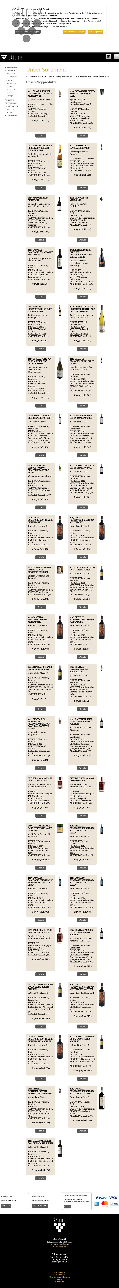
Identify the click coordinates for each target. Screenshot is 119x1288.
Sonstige (10, 95)
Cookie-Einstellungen (59, 1277)
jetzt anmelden (40, 1205)
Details (41, 135)
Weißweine (10, 70)
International (12, 76)
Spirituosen (10, 109)
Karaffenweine (11, 106)
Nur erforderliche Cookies (74, 32)
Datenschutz (59, 1274)
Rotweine (9, 81)
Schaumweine (11, 67)
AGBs (59, 1279)
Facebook (59, 1281)
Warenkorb (6, 1196)
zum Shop (6, 1206)
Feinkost (9, 112)
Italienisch (11, 86)
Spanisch (10, 92)
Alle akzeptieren (95, 32)
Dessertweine (11, 103)
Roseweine (9, 100)
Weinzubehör (11, 115)
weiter (67, 1206)
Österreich (11, 73)
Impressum (59, 1272)
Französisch (11, 83)
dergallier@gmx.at (59, 1246)
